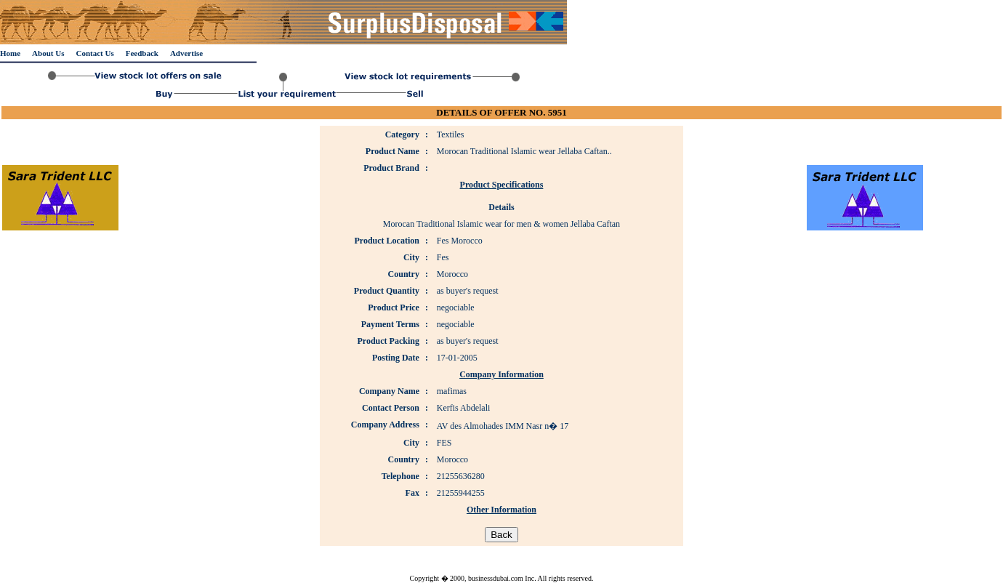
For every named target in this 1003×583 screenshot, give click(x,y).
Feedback (142, 53)
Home (10, 53)
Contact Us (94, 53)
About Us (48, 53)
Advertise (186, 53)
